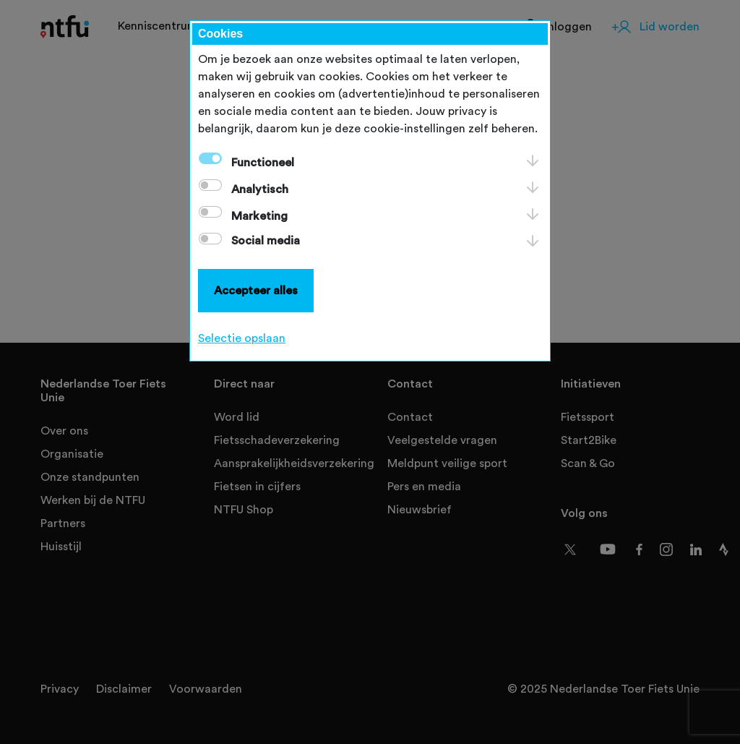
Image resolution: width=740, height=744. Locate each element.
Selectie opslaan (241, 338)
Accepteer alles (256, 290)
